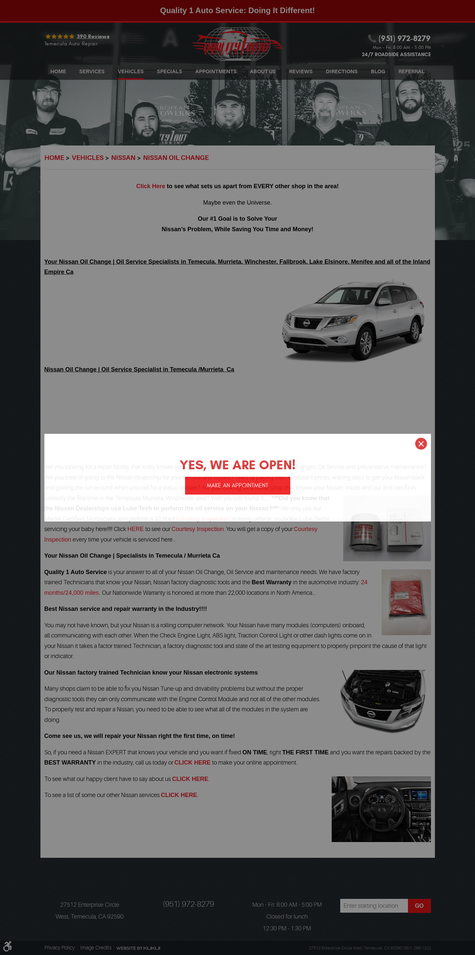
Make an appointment (237, 485)
